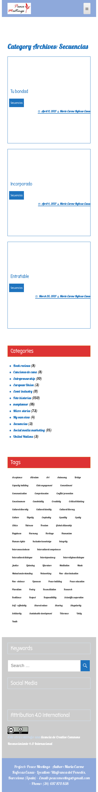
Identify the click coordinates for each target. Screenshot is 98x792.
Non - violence (18, 581)
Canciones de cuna (25, 372)
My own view (21, 417)
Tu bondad (19, 91)
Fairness (29, 525)
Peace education (77, 581)
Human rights (18, 541)
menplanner (20, 404)
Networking (45, 573)
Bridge (78, 477)
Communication (19, 493)
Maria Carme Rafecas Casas (75, 111)
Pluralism (16, 589)
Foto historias (22, 398)
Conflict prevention (64, 493)
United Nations (23, 436)
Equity (78, 517)
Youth (14, 621)
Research (68, 589)
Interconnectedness (20, 549)
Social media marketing (29, 430)
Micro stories (21, 411)
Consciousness (18, 501)
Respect (32, 597)
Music (80, 565)
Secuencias (17, 103)
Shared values (40, 605)
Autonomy (62, 477)
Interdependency (47, 557)
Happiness (16, 533)
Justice (15, 565)
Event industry (22, 391)
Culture (15, 517)
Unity (79, 613)
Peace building (55, 581)
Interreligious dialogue (73, 557)
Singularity (75, 605)
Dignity (30, 517)
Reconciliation (49, 589)
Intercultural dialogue (22, 557)
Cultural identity (44, 509)
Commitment (66, 485)
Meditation (64, 565)
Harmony (33, 533)
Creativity (56, 501)
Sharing (59, 605)
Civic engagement (44, 485)
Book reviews (21, 366)
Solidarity (17, 613)
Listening (30, 565)
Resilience (16, 597)
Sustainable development (40, 613)
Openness (36, 581)
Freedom (44, 525)
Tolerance (64, 613)
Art (47, 477)
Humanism (66, 533)
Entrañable (20, 276)
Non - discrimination (68, 573)
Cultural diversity (20, 509)
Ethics (15, 525)
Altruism (34, 477)
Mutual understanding (22, 573)
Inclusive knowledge (42, 541)
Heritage (49, 533)
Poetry (32, 589)
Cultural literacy (67, 509)
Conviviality (38, 501)
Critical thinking (76, 501)
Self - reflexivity (19, 605)
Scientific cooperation (73, 597)
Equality (63, 517)
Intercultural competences (48, 549)
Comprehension (41, 493)
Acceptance (17, 477)
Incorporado (21, 184)
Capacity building (20, 485)
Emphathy (46, 517)
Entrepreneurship (24, 379)
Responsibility (50, 597)
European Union (23, 385)
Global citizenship (64, 525)
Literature (47, 565)
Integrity (63, 541)
